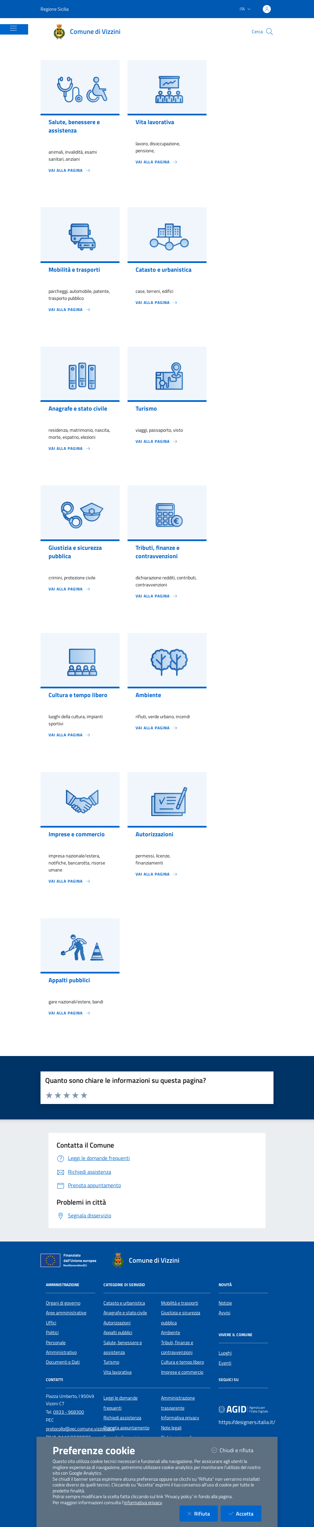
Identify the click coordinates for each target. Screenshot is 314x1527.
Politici (52, 1332)
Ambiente (170, 1332)
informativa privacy (143, 1502)
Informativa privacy (180, 1417)
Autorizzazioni (117, 1322)
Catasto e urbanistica (124, 1303)
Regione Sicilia (55, 8)
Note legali (171, 1427)
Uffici (51, 1322)
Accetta (245, 1513)
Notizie (225, 1303)
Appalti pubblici (117, 1332)
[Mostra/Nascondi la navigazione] (13, 28)
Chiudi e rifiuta (236, 1450)
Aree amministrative (66, 1312)
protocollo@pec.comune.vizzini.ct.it (80, 1428)
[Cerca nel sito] (269, 32)
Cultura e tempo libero (182, 1362)
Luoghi (225, 1353)
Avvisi (224, 1312)
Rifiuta (202, 1513)
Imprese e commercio (182, 1372)
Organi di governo (63, 1303)
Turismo (111, 1362)
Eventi (225, 1363)
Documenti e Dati (63, 1362)
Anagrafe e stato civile (125, 1312)
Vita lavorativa (117, 1372)
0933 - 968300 (68, 1412)
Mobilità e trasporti (179, 1303)
